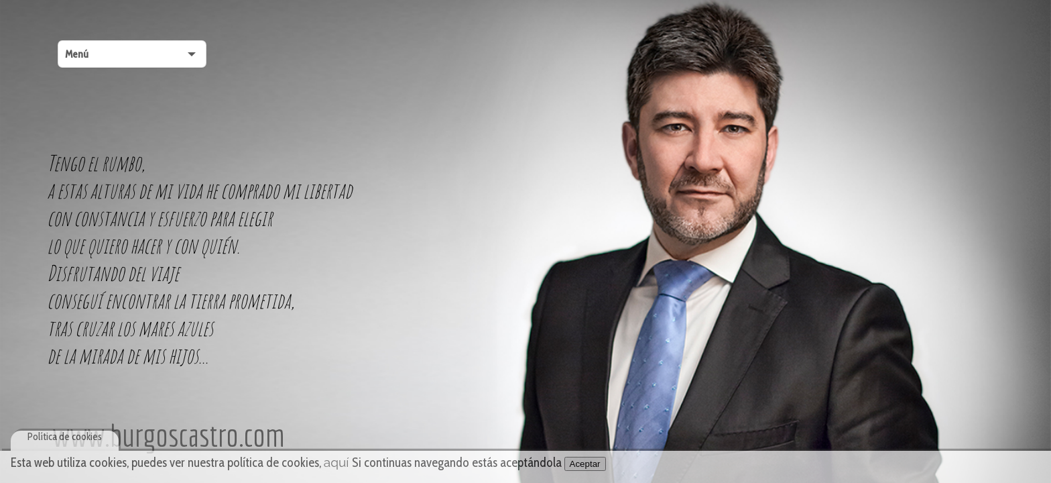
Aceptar (585, 464)
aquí (336, 462)
